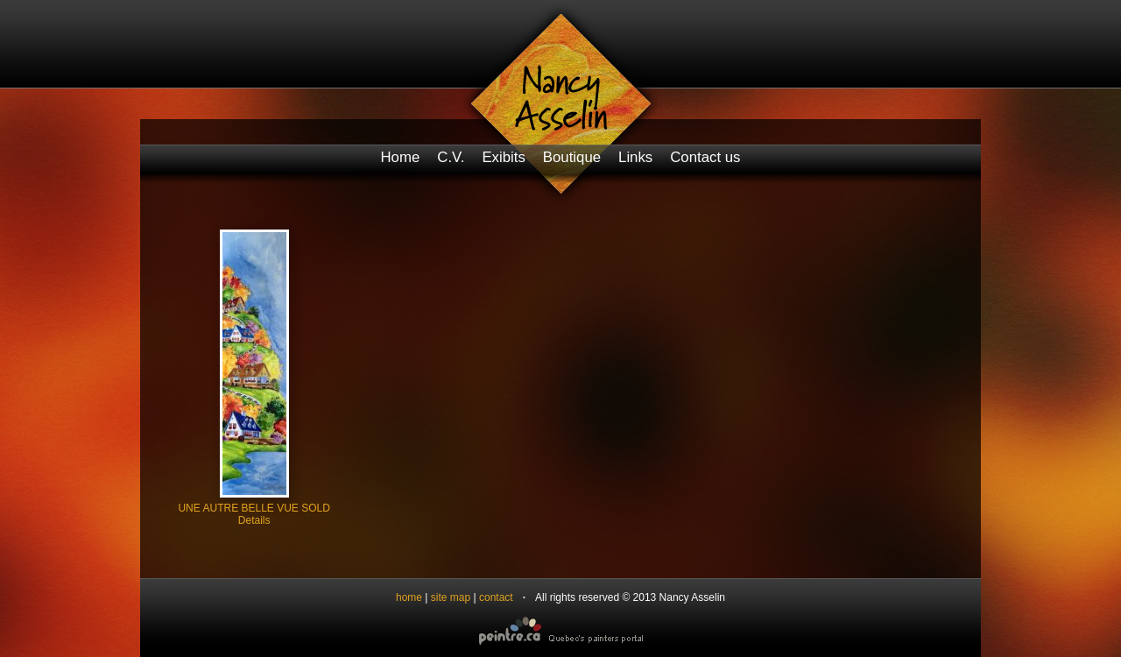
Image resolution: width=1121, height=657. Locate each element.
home (409, 597)
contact (496, 597)
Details (254, 520)
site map (450, 597)
